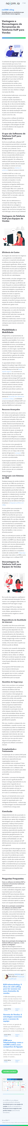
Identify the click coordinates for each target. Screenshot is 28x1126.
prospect (18, 453)
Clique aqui (22, 553)
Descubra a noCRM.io (9, 1071)
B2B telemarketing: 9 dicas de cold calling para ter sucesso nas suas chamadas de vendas (12, 989)
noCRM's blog (8, 10)
